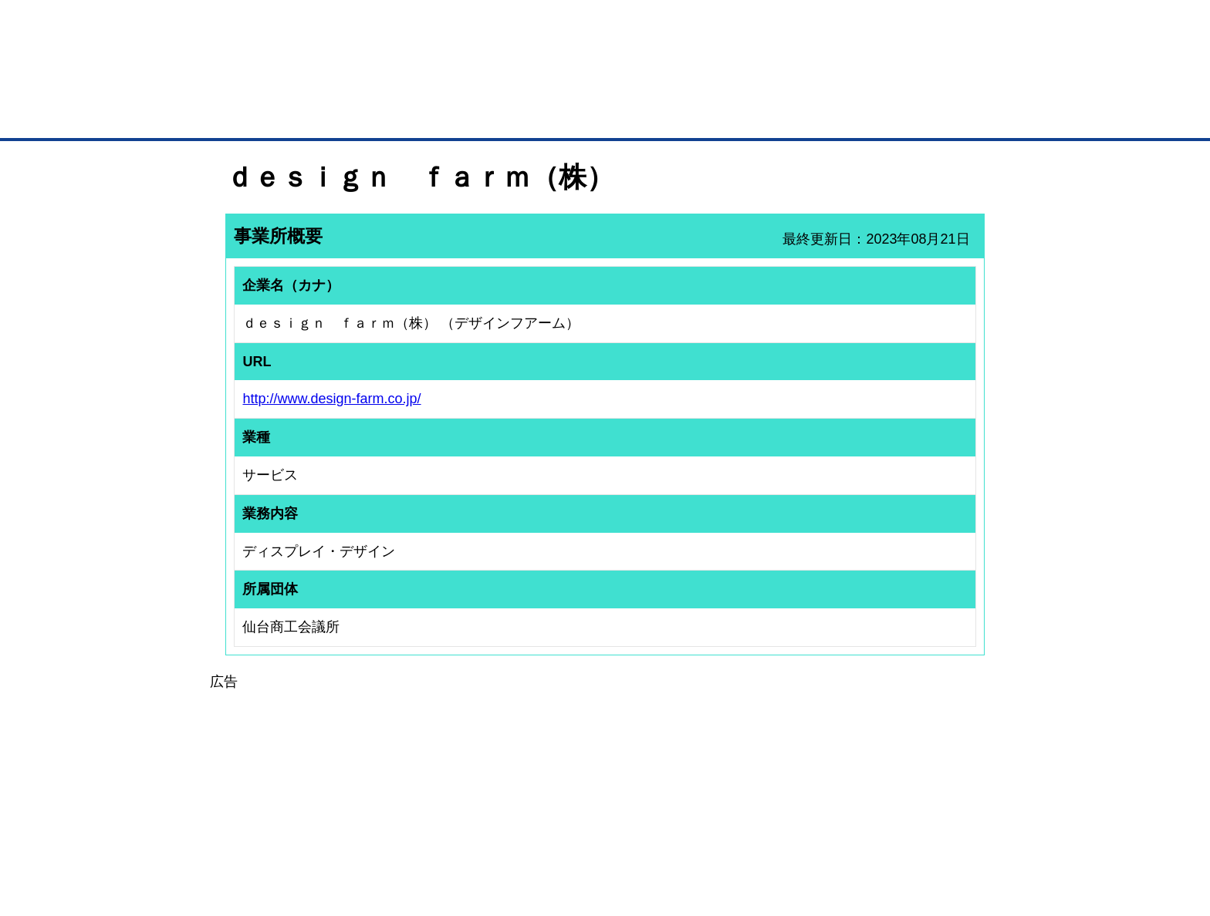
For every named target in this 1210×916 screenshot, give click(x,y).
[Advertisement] (605, 801)
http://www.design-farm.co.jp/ (331, 398)
